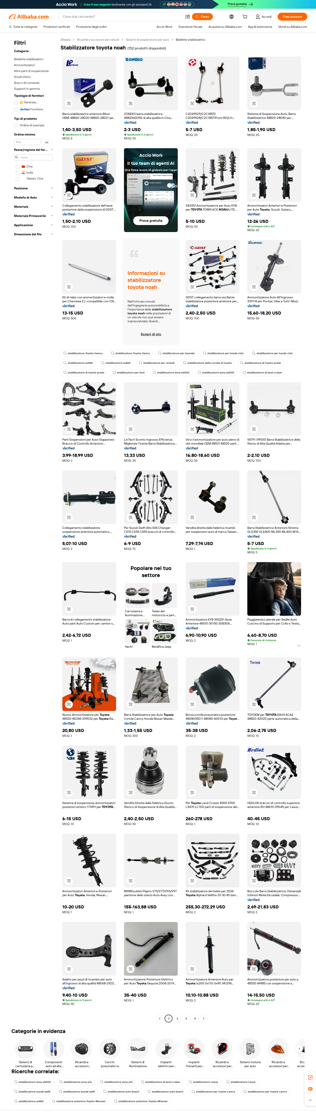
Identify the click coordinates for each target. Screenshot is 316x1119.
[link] (310, 1077)
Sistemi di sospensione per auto (147, 39)
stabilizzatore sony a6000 (171, 372)
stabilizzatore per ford (128, 372)
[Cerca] (202, 16)
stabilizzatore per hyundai (176, 353)
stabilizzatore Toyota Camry (82, 353)
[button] (187, 16)
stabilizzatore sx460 (78, 363)
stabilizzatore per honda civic (223, 353)
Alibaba (65, 39)
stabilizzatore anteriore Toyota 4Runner (79, 1101)
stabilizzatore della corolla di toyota (207, 363)
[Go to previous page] (160, 1018)
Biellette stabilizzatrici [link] (190, 39)
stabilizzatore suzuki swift (32, 1091)
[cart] (245, 17)
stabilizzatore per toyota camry (213, 1091)
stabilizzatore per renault (157, 363)
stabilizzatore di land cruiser (262, 372)
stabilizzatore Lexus (203, 1082)
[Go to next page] (204, 1018)
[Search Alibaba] (122, 16)
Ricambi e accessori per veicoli (98, 39)
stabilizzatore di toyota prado (260, 363)
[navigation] (33, 529)
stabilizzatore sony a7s (75, 1082)
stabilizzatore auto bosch (121, 1091)
